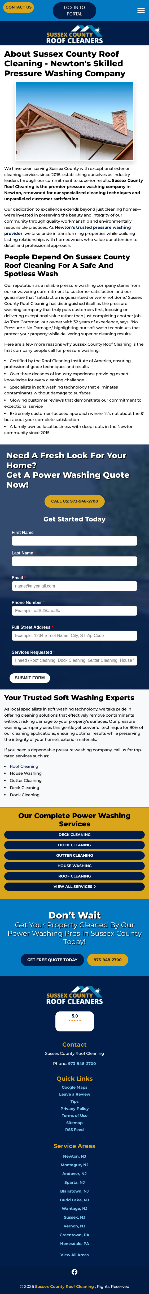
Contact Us (19, 7)
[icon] (74, 1271)
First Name (24, 532)
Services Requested (33, 652)
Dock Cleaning (74, 845)
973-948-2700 (108, 959)
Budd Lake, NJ (74, 1200)
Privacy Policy (74, 1108)
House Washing (75, 865)
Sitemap (74, 1122)
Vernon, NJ (74, 1226)
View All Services (75, 886)
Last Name (24, 553)
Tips (75, 1101)
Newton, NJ (74, 1156)
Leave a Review (74, 1094)
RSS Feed (74, 1129)
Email (19, 577)
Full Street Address (32, 627)
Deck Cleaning (75, 834)
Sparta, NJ (74, 1182)
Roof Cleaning (24, 766)
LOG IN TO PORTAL (74, 11)
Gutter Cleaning (74, 855)
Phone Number (28, 602)
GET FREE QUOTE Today (52, 959)
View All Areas (74, 1254)
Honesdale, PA (74, 1243)
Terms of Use (74, 1115)
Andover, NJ (74, 1173)
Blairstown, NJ (74, 1191)
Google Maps (74, 1087)
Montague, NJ (75, 1164)
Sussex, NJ (74, 1217)
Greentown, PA (74, 1234)
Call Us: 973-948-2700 (74, 501)
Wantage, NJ (74, 1208)
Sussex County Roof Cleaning (64, 1286)
